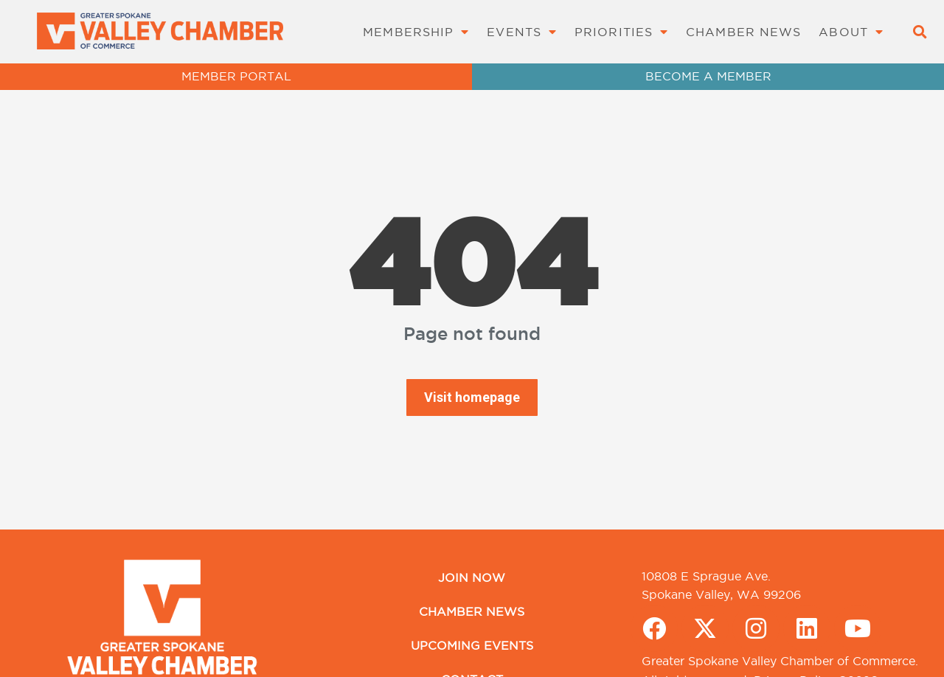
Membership (416, 31)
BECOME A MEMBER (708, 76)
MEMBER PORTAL (236, 76)
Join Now (471, 577)
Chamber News (743, 31)
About (851, 31)
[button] (919, 32)
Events (522, 31)
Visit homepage (472, 397)
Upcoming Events (472, 645)
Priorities (621, 31)
